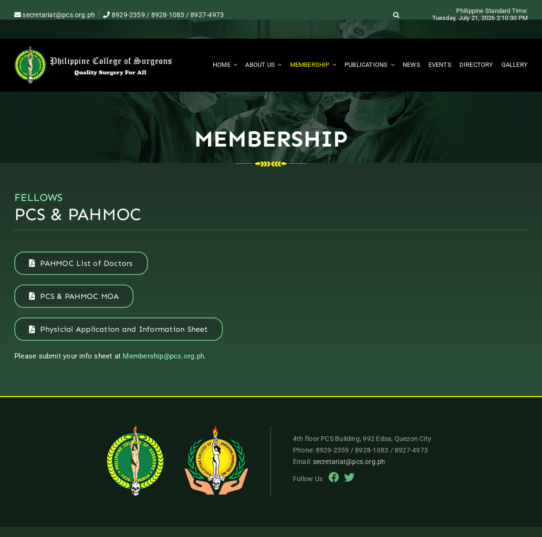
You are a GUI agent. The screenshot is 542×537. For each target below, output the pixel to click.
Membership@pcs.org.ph (163, 356)
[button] (396, 15)
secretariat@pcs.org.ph (54, 15)
